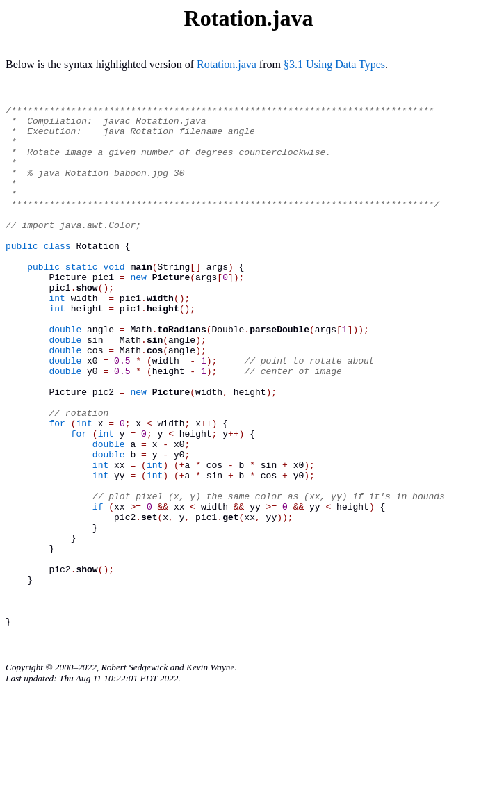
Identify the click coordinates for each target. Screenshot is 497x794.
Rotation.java (226, 64)
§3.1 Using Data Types (334, 64)
